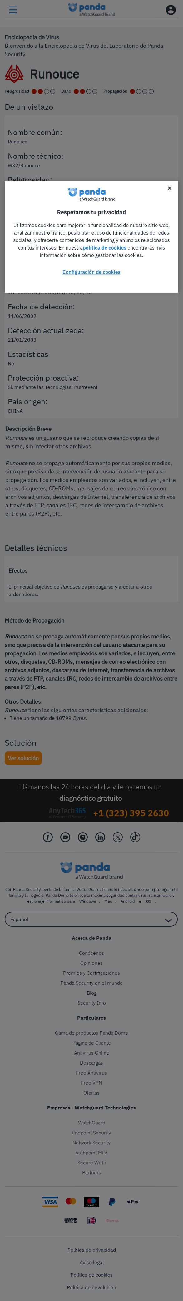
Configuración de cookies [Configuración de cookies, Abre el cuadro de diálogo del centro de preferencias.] (91, 272)
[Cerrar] (169, 188)
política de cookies (104, 248)
